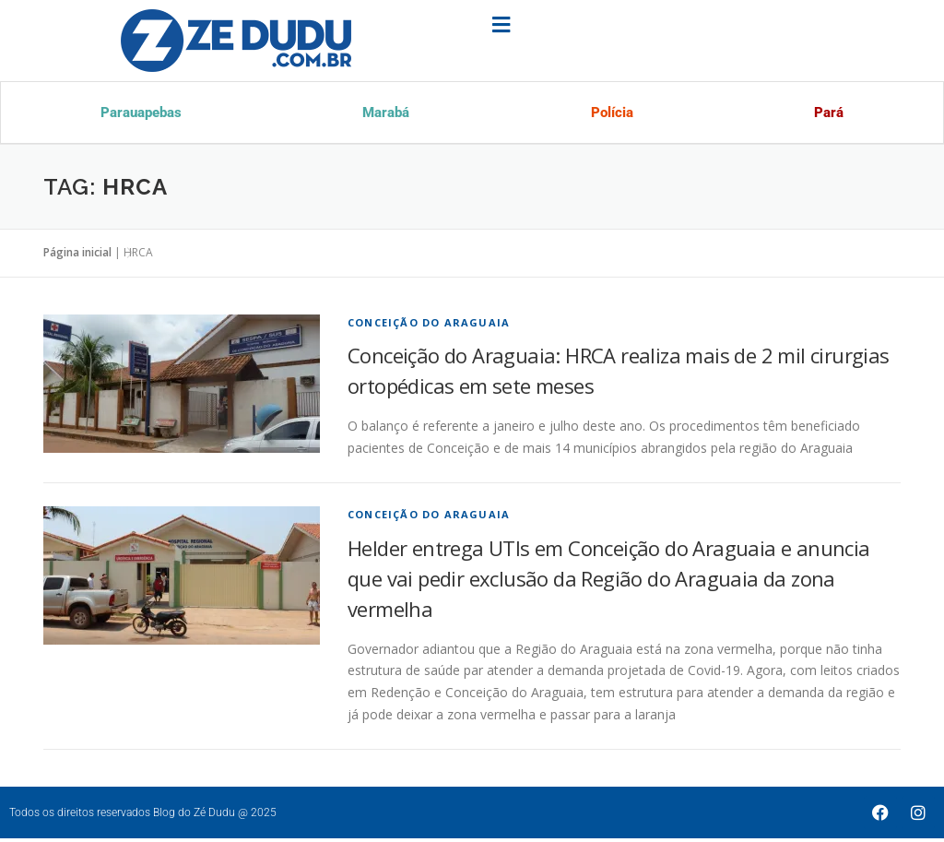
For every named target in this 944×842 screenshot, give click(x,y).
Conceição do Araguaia (429, 326)
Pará (827, 114)
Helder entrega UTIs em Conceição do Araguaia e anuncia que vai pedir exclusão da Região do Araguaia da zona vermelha (609, 582)
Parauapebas (141, 114)
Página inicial (77, 256)
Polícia (610, 114)
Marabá (384, 114)
